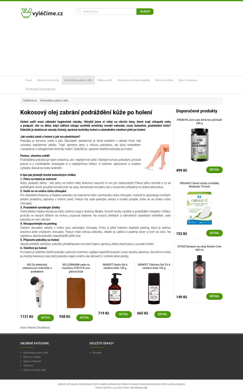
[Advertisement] (121, 49)
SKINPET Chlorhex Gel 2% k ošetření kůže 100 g (154, 266)
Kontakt (97, 352)
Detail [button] (45, 317)
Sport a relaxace (188, 80)
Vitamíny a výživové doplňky (133, 80)
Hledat (145, 11)
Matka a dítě (105, 80)
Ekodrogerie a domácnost (40, 89)
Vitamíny (28, 365)
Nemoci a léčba (164, 80)
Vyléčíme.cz (30, 100)
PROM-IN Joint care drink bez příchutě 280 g (199, 121)
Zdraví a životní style (34, 370)
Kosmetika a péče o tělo (78, 80)
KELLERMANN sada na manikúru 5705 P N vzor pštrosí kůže (76, 268)
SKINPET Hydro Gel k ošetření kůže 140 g (114, 266)
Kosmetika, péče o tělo (35, 352)
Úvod (29, 80)
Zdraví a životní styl (48, 80)
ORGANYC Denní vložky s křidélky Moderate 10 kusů (199, 185)
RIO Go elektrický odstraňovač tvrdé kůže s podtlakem (37, 268)
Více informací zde (138, 387)
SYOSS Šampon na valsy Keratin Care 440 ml (199, 248)
